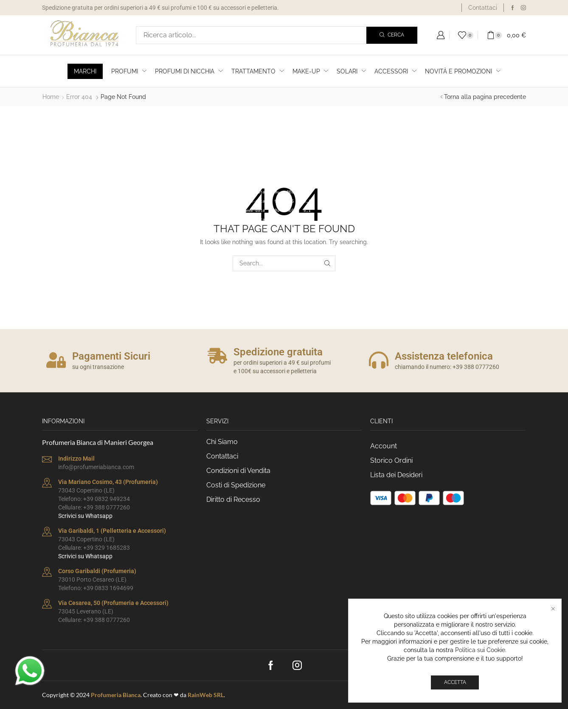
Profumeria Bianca (116, 694)
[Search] (391, 35)
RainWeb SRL (206, 694)
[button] (440, 35)
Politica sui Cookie (480, 651)
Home (50, 96)
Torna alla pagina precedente (485, 96)
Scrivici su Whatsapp (85, 515)
